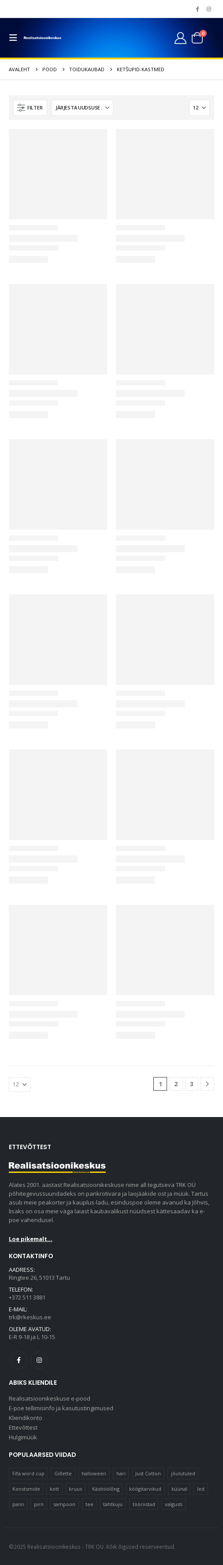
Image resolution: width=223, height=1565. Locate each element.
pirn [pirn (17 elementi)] (39, 1504)
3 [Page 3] (191, 1084)
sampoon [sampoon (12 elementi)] (64, 1504)
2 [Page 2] (176, 1084)
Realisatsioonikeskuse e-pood (49, 1398)
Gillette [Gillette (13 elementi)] (63, 1473)
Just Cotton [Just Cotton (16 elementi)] (148, 1473)
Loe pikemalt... (30, 1239)
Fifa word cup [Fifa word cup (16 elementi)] (28, 1473)
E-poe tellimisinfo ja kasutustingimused (61, 1408)
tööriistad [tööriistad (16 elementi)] (144, 1504)
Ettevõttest (23, 1427)
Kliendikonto (25, 1418)
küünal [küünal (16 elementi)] (179, 1488)
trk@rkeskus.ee (30, 1317)
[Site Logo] (42, 38)
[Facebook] (197, 9)
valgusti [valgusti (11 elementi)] (173, 1504)
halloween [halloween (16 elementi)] (94, 1473)
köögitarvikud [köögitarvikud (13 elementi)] (145, 1488)
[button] (15, 37)
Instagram (39, 1360)
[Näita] (199, 108)
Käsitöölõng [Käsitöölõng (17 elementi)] (105, 1488)
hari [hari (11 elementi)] (121, 1473)
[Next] (207, 1084)
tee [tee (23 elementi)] (89, 1504)
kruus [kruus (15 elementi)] (75, 1488)
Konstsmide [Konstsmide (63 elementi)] (26, 1488)
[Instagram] (209, 9)
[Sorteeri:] (82, 108)
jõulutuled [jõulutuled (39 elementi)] (183, 1473)
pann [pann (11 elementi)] (18, 1504)
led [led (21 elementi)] (200, 1488)
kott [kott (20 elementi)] (54, 1488)
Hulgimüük (23, 1437)
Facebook (18, 1360)
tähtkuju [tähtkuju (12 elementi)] (113, 1504)
